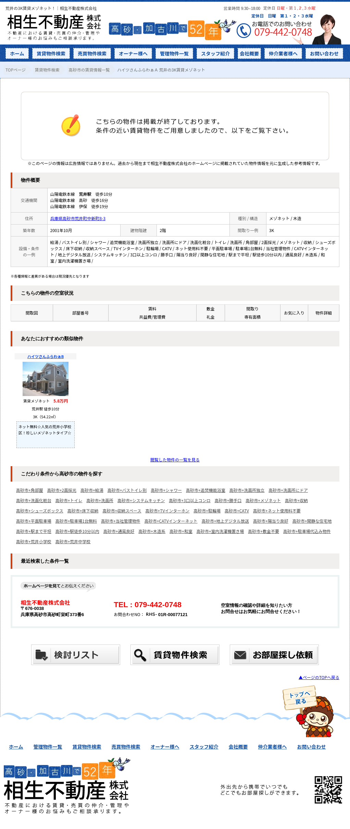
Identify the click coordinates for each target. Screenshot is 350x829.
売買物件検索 (92, 53)
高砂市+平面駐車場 (33, 521)
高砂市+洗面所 (99, 500)
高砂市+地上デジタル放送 (225, 521)
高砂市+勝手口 (228, 500)
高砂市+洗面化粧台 (33, 500)
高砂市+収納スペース (121, 510)
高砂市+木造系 (151, 531)
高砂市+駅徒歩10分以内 (77, 531)
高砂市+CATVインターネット (171, 521)
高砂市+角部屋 (29, 490)
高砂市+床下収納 (83, 510)
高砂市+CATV (237, 510)
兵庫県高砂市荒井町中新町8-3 (78, 218)
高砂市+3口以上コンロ (189, 500)
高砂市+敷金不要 (263, 531)
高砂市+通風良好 (119, 531)
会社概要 (249, 53)
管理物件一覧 (174, 53)
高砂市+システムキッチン (141, 500)
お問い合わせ (324, 53)
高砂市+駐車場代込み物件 (307, 531)
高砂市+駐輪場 (207, 510)
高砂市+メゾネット (263, 500)
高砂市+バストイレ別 (127, 490)
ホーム (17, 53)
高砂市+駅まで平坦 (33, 531)
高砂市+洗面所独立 (247, 490)
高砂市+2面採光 (61, 490)
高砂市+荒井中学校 (73, 541)
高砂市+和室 (181, 531)
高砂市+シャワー (166, 490)
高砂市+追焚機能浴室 (205, 490)
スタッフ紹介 (215, 53)
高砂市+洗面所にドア (288, 490)
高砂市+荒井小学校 (33, 541)
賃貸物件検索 (51, 53)
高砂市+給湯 (91, 490)
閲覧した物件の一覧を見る (175, 459)
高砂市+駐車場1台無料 (76, 521)
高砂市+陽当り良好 (270, 521)
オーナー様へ (133, 53)
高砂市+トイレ (69, 500)
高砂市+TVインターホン (168, 510)
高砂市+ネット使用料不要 (277, 510)
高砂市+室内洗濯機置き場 (220, 531)
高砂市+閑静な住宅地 (312, 521)
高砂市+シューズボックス (39, 510)
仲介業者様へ (283, 53)
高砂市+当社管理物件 (120, 521)
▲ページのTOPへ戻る (319, 677)
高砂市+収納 (296, 500)
